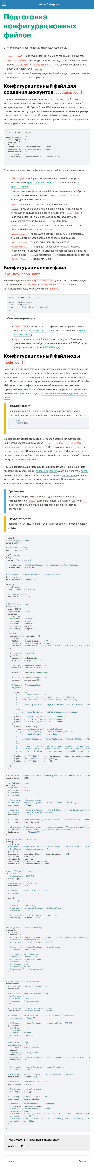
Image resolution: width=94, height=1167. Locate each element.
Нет (26, 1146)
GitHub (32, 390)
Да (12, 1146)
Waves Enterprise (49, 4)
